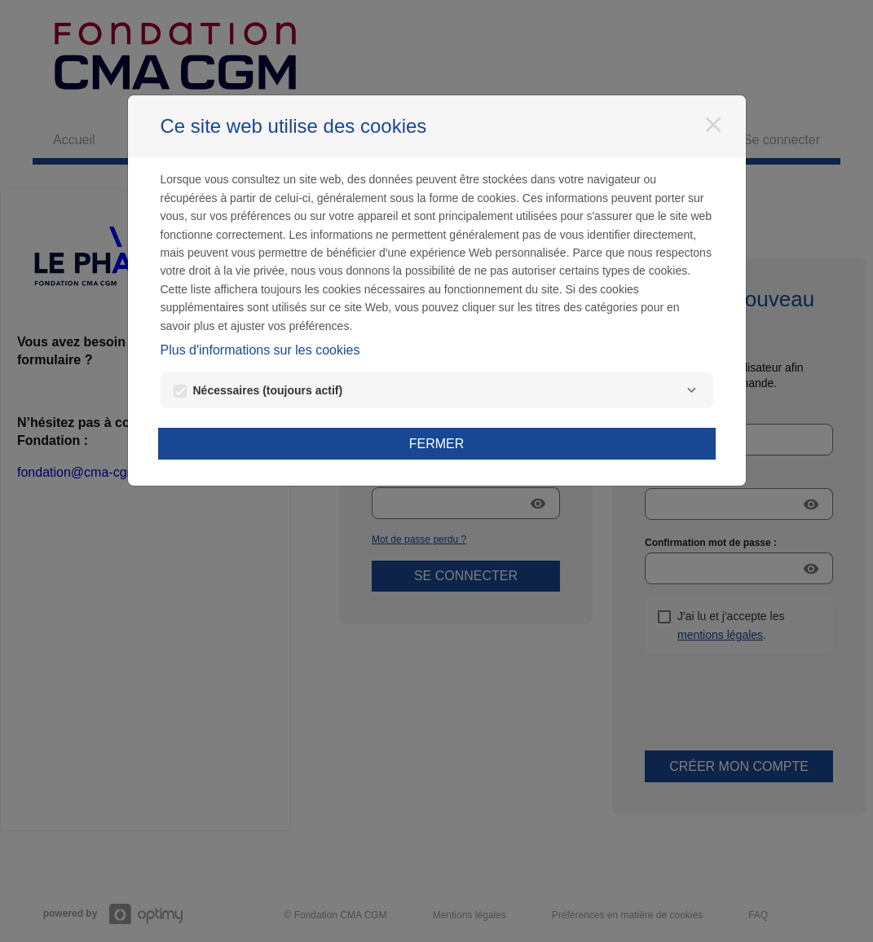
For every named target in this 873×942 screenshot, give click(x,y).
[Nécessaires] (692, 390)
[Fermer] (713, 124)
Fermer (437, 444)
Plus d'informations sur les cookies (260, 350)
